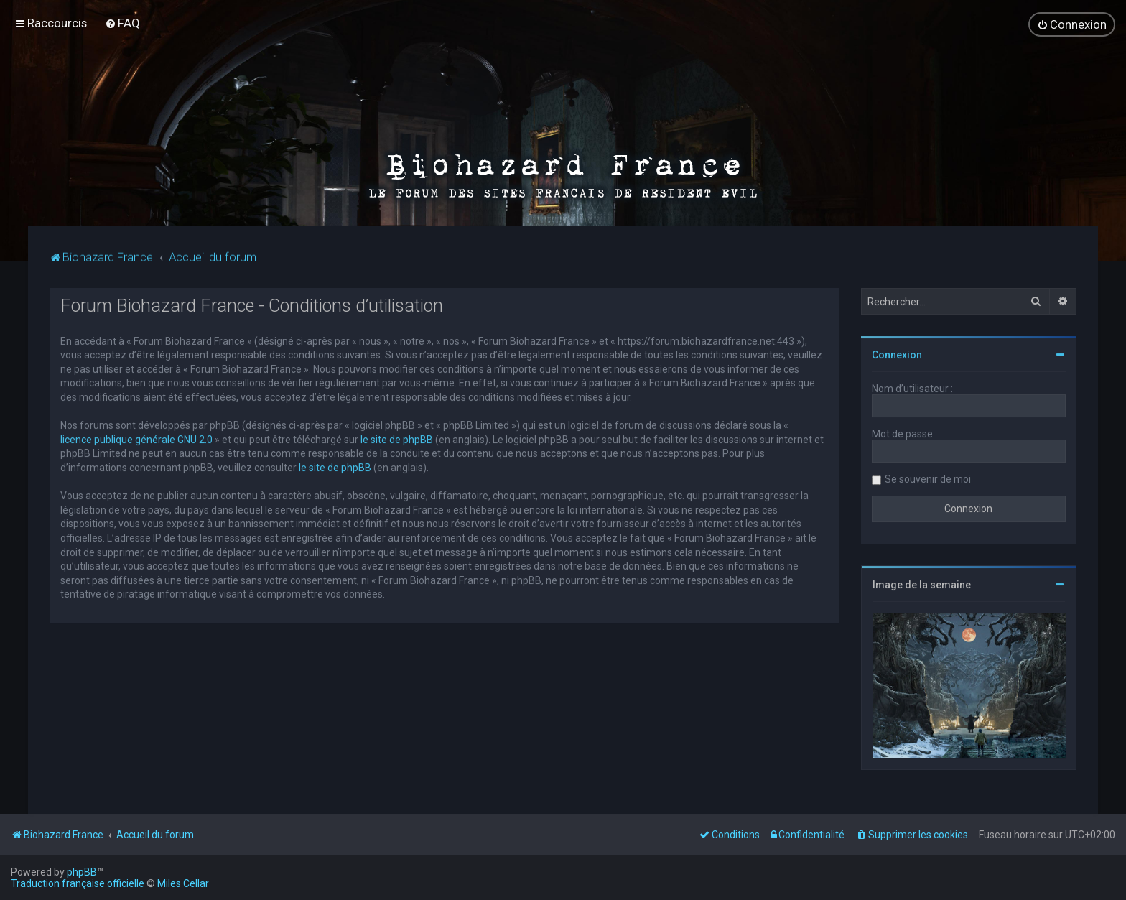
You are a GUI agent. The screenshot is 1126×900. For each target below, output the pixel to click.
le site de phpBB (396, 434)
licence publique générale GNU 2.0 (136, 434)
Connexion (897, 350)
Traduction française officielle (77, 883)
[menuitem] (122, 19)
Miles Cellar (183, 883)
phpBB (82, 872)
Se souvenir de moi (928, 474)
